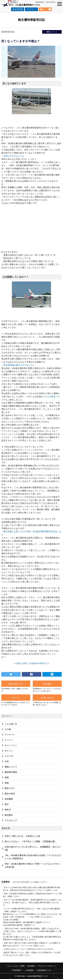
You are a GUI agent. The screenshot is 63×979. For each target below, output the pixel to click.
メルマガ (9, 756)
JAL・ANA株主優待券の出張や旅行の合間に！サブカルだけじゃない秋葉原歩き (33, 857)
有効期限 (9, 799)
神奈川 (8, 810)
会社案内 (31, 966)
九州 (7, 761)
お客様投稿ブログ (44, 970)
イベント (9, 740)
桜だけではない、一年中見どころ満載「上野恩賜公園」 (31, 841)
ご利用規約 (29, 970)
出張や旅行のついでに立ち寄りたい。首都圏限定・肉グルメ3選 (33, 848)
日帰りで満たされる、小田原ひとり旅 (22, 836)
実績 (7, 783)
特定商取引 (17, 970)
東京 (7, 804)
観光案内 (9, 815)
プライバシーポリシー (47, 966)
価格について (51, 32)
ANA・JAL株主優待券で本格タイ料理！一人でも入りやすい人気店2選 (32, 865)
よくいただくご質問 (16, 966)
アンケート (10, 734)
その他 (8, 729)
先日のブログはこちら (13, 156)
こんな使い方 (11, 724)
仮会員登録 (17, 9)
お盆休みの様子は (38, 663)
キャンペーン (11, 745)
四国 (7, 777)
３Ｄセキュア (11, 820)
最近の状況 (10, 793)
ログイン (31, 9)
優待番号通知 (11, 772)
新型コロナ (10, 788)
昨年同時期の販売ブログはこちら (19, 365)
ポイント (9, 751)
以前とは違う (22, 663)
